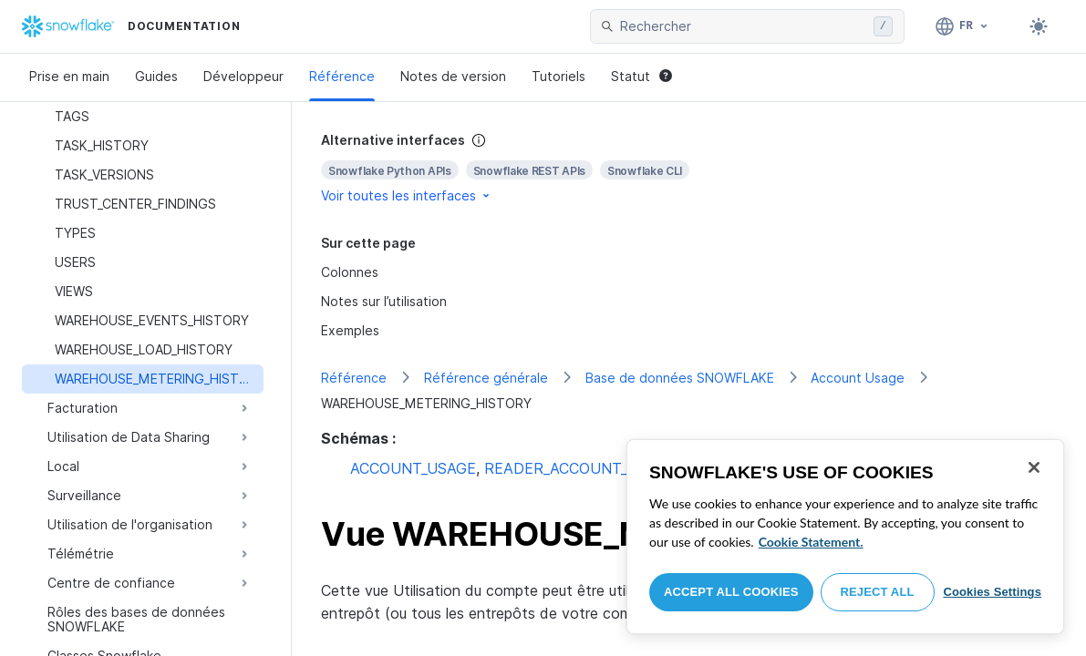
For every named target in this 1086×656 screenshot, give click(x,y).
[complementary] (689, 168)
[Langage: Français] (962, 26)
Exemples (350, 330)
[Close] (1034, 467)
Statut (641, 76)
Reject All (878, 592)
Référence (342, 76)
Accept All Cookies (731, 592)
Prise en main (69, 76)
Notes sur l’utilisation (384, 301)
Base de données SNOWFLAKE (679, 377)
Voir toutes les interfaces (406, 195)
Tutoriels (558, 76)
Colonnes (349, 272)
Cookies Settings (992, 592)
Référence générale (486, 377)
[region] (845, 536)
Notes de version (453, 76)
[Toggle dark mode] (1038, 26)
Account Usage (858, 377)
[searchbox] (743, 26)
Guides (156, 76)
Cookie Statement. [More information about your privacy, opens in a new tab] (811, 541)
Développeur (243, 76)
